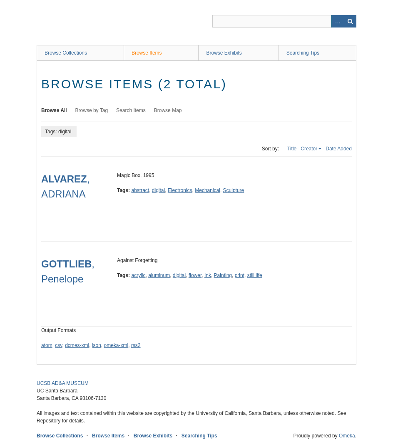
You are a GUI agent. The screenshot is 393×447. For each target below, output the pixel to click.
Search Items (131, 110)
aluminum (159, 275)
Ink (207, 275)
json (96, 345)
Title (291, 149)
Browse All (54, 110)
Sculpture (233, 190)
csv (58, 345)
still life (254, 275)
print (239, 275)
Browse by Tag (91, 110)
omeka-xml (116, 345)
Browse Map (168, 110)
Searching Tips (302, 53)
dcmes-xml (77, 345)
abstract (140, 190)
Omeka (347, 436)
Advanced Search (337, 21)
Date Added (339, 149)
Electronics (180, 190)
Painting (223, 275)
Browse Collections (66, 53)
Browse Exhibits (223, 53)
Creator (309, 149)
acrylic (138, 275)
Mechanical (207, 190)
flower (195, 275)
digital (158, 190)
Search (350, 21)
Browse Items (147, 53)
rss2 (136, 345)
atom (46, 345)
